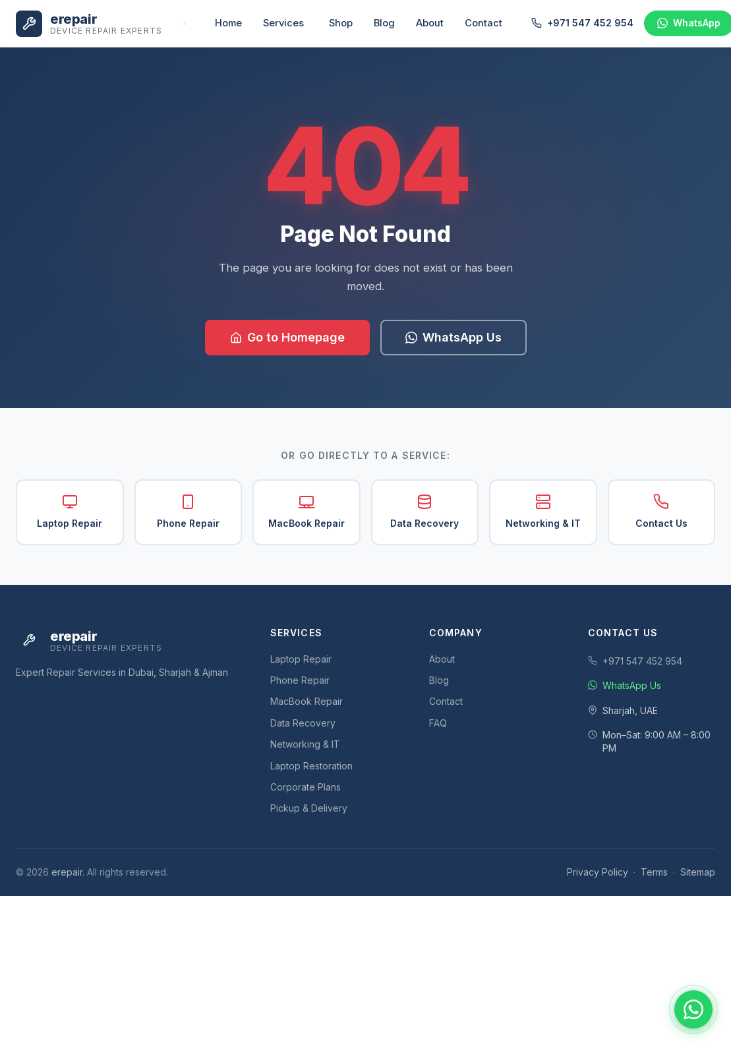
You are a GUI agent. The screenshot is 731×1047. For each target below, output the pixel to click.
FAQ (438, 723)
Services (283, 23)
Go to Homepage (287, 337)
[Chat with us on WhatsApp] (693, 1009)
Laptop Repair (69, 511)
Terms (654, 872)
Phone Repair (188, 511)
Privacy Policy (597, 872)
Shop (341, 23)
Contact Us (661, 511)
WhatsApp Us (453, 337)
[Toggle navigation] (184, 23)
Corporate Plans (305, 787)
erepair (66, 872)
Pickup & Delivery (308, 808)
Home (228, 23)
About (430, 23)
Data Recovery (424, 511)
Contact (483, 23)
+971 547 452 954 (582, 22)
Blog (384, 23)
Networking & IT (543, 511)
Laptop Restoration (311, 765)
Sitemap (697, 872)
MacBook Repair (306, 511)
